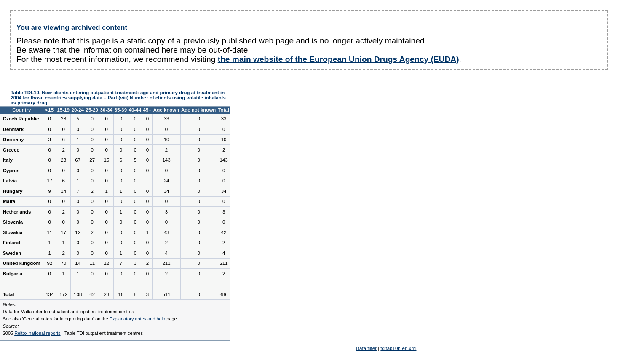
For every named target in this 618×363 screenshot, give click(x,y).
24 (166, 180)
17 (49, 180)
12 (77, 232)
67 (77, 160)
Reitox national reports (37, 333)
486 (223, 294)
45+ (147, 109)
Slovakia (13, 232)
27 (92, 160)
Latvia (10, 180)
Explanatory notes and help (138, 318)
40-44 (135, 109)
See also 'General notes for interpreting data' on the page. (90, 318)
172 (63, 294)
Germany (13, 139)
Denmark (13, 129)
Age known (166, 109)
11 (49, 232)
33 (166, 118)
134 (49, 294)
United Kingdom (21, 263)
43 (166, 232)
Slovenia (13, 221)
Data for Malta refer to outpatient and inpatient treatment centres (68, 311)
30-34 (106, 109)
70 (63, 263)
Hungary (13, 191)
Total (223, 109)
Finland (11, 242)
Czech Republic (21, 118)
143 (166, 160)
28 (63, 118)
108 (78, 294)
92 (49, 263)
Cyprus (11, 170)
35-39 (121, 109)
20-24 (77, 109)
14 (63, 191)
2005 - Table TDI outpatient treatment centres (73, 333)
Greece (11, 149)
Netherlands (17, 211)
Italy (8, 160)
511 (166, 294)
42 (224, 232)
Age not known (198, 109)
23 (63, 160)
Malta (9, 201)
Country (21, 109)
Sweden (12, 253)
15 (106, 160)
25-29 (92, 109)
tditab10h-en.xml (398, 348)
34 (166, 191)
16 (120, 294)
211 (166, 263)
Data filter (366, 348)
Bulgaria (12, 273)
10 (166, 139)
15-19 (63, 109)
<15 (49, 109)
